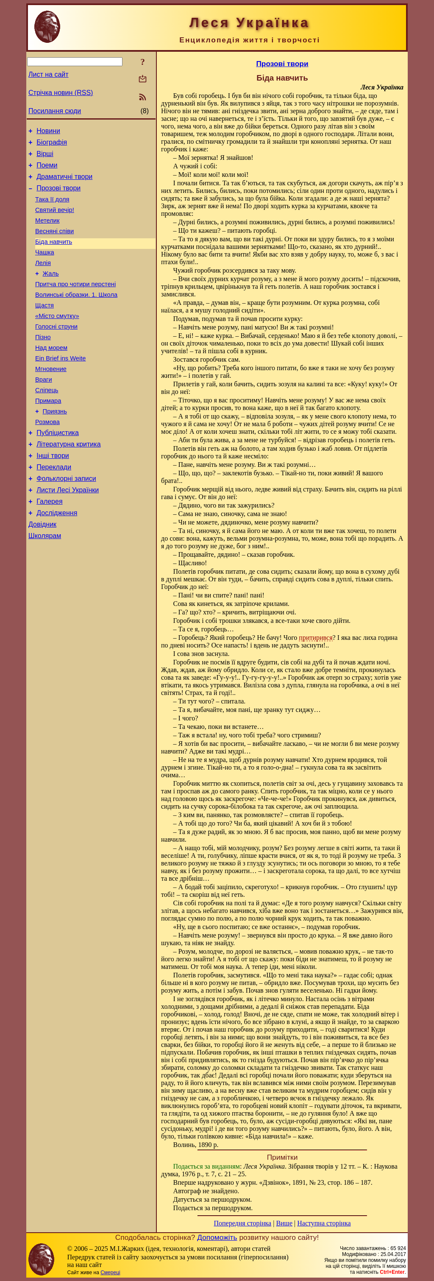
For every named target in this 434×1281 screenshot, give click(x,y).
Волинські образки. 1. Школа (76, 315)
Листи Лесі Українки (67, 533)
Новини (48, 132)
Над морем (51, 374)
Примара (48, 433)
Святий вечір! (54, 220)
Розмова (47, 457)
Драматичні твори (64, 183)
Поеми (46, 170)
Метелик (47, 232)
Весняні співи (54, 243)
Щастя (44, 327)
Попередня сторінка (242, 1223)
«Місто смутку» (57, 338)
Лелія (43, 279)
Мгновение (51, 398)
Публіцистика (57, 469)
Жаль (51, 291)
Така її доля (52, 208)
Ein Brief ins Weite (60, 386)
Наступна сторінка (324, 1223)
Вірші (44, 157)
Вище (284, 1223)
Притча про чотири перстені (75, 303)
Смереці (110, 1272)
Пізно (43, 362)
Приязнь (55, 445)
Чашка (44, 267)
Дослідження (56, 558)
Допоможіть (217, 1237)
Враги (43, 410)
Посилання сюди (54, 110)
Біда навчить (53, 255)
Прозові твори (58, 195)
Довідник (42, 571)
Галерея (49, 546)
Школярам (44, 584)
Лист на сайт (48, 74)
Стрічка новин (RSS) (60, 92)
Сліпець (46, 422)
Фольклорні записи (66, 520)
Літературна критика (68, 482)
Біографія (51, 144)
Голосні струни (56, 350)
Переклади (53, 507)
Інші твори (52, 495)
